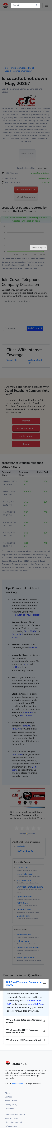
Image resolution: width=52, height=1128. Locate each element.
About (7, 1093)
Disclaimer (9, 1108)
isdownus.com (18, 1083)
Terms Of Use (11, 1100)
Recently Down (11, 1118)
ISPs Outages (11, 1126)
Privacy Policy (11, 1104)
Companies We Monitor (15, 1114)
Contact (8, 1097)
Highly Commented (13, 1122)
